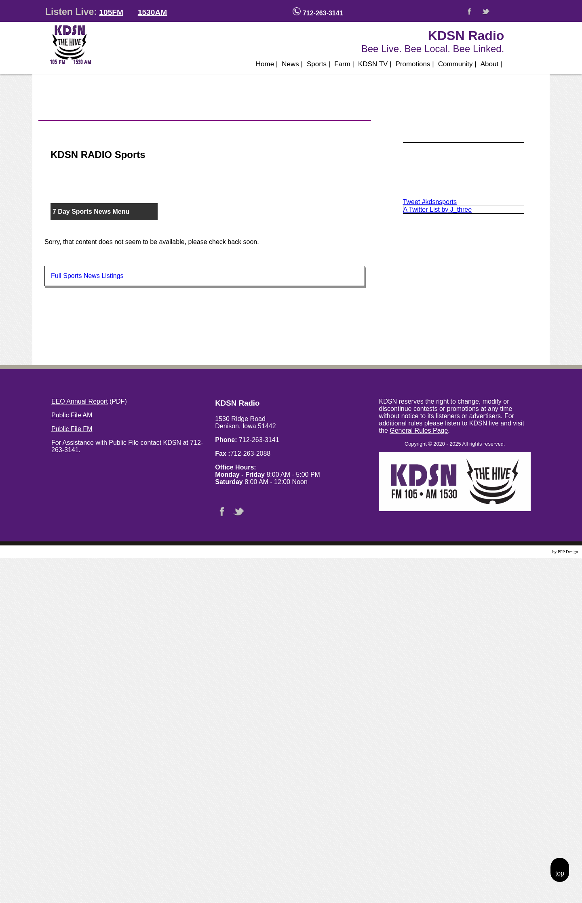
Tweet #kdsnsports (430, 201)
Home (267, 64)
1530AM (152, 12)
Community (457, 64)
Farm (344, 64)
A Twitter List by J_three (437, 209)
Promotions (415, 64)
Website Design (537, 551)
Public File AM (71, 415)
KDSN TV (375, 64)
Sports (318, 64)
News (292, 64)
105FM (111, 12)
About (491, 64)
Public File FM (71, 428)
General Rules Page (419, 430)
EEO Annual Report (79, 401)
